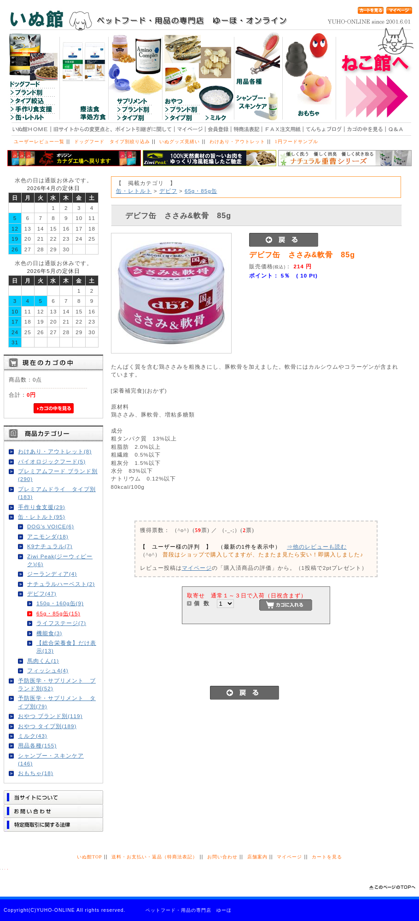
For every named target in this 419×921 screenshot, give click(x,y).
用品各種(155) (37, 745)
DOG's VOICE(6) (50, 526)
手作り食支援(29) (41, 507)
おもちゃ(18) (35, 773)
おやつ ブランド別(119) (50, 716)
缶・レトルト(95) (41, 517)
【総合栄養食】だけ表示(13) (66, 647)
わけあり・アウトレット (237, 141)
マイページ (197, 568)
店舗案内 (257, 856)
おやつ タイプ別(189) (47, 726)
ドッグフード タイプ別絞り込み (112, 141)
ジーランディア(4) (52, 574)
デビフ (168, 191)
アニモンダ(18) (48, 536)
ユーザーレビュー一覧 (39, 141)
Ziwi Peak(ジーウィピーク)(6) (60, 560)
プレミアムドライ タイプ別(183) (57, 493)
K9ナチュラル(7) (49, 546)
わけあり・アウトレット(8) (55, 451)
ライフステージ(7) (61, 623)
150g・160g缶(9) (60, 603)
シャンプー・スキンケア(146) (51, 759)
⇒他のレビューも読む (317, 547)
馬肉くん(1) (43, 661)
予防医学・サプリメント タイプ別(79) (57, 702)
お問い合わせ (222, 856)
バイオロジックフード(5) (52, 461)
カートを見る (327, 856)
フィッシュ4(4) (48, 670)
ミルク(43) (32, 736)
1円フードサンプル (296, 141)
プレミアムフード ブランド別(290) (58, 475)
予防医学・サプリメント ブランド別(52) (57, 684)
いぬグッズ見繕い (179, 141)
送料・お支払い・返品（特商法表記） (154, 856)
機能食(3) (49, 633)
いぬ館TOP (89, 856)
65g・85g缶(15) (58, 613)
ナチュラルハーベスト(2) (61, 584)
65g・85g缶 (201, 191)
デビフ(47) (42, 594)
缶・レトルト (134, 191)
